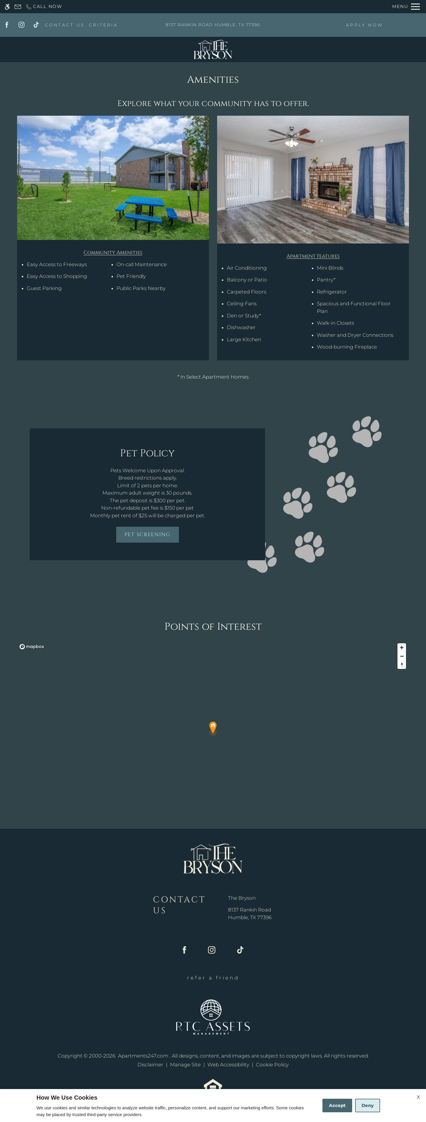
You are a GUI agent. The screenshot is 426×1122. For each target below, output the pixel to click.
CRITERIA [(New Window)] (103, 25)
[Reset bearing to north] (401, 664)
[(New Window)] (250, 914)
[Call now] (43, 6)
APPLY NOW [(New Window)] (364, 25)
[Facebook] (6, 25)
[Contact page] (17, 6)
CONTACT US (65, 25)
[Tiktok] (36, 25)
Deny (368, 1105)
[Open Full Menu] (406, 6)
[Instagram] (21, 25)
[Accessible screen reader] (7, 6)
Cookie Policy (272, 1065)
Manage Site (185, 1065)
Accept (337, 1105)
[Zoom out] (401, 656)
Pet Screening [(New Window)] (147, 534)
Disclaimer (150, 1065)
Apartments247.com (143, 1056)
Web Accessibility (228, 1065)
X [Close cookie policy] (418, 1097)
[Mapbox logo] (32, 646)
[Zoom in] (401, 647)
